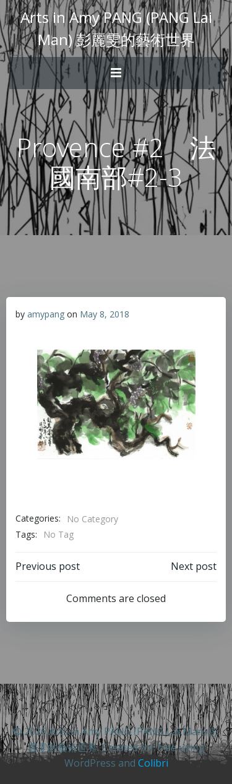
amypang (45, 314)
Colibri (153, 763)
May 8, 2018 (104, 314)
